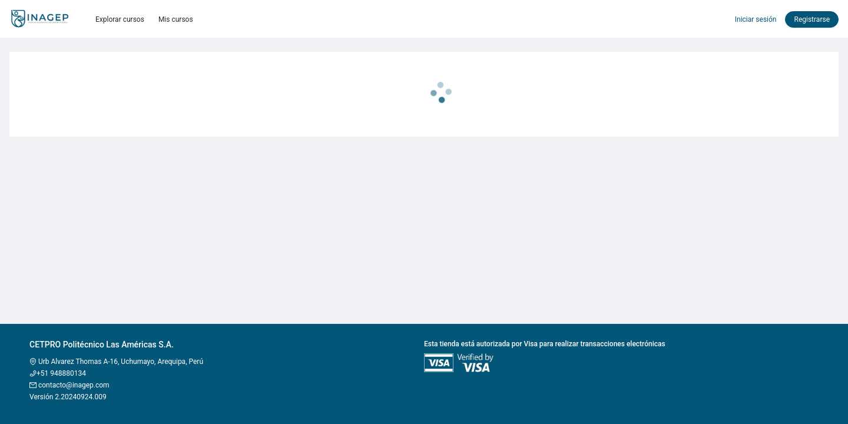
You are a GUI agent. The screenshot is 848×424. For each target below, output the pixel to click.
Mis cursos (175, 19)
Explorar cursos (119, 19)
